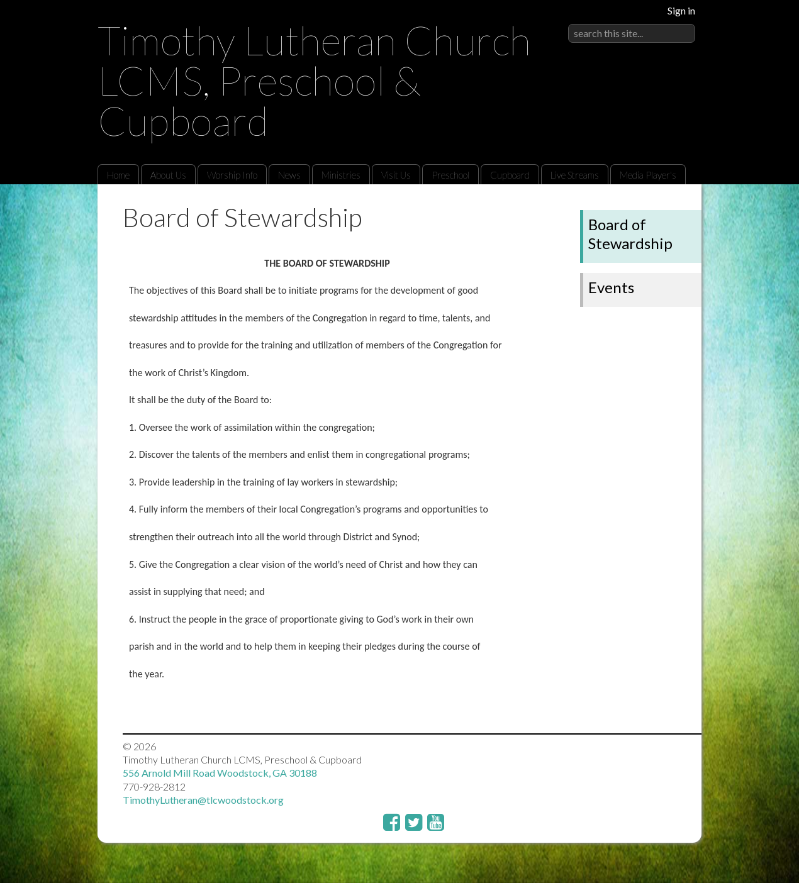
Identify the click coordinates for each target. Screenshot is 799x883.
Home (118, 174)
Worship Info (232, 174)
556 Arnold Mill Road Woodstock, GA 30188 (220, 773)
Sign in (681, 10)
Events (611, 287)
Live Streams (574, 174)
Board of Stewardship (630, 233)
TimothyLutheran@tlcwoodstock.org (203, 800)
